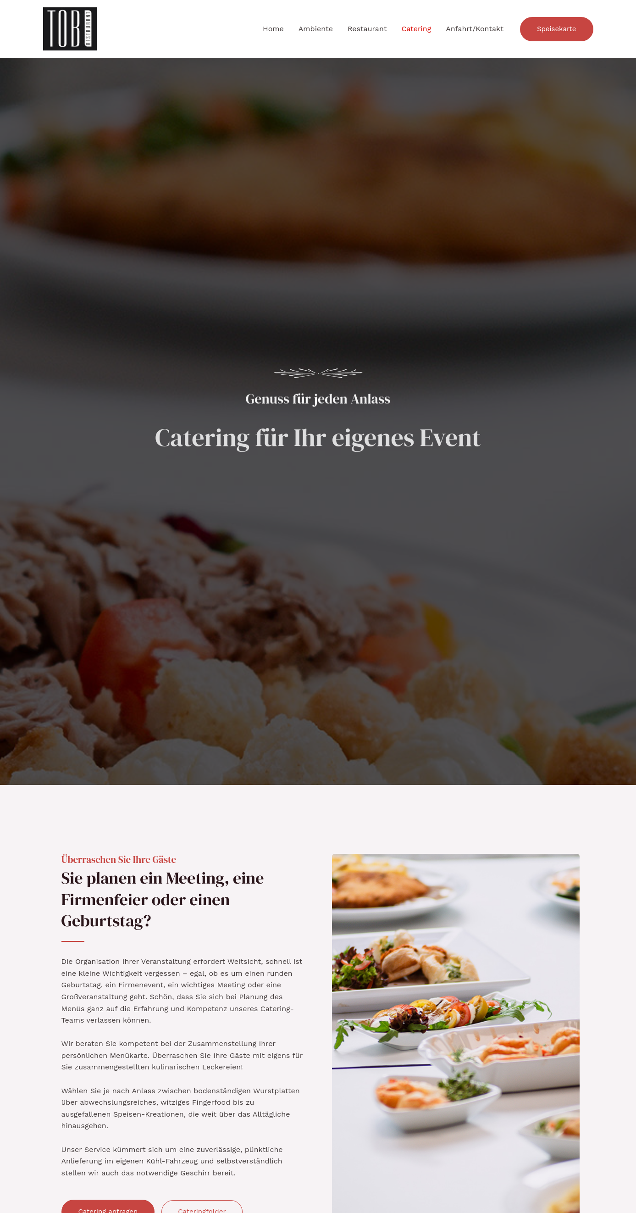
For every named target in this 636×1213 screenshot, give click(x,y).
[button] (556, 29)
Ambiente (316, 28)
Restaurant (367, 28)
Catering (416, 28)
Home (273, 28)
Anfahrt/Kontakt (474, 28)
